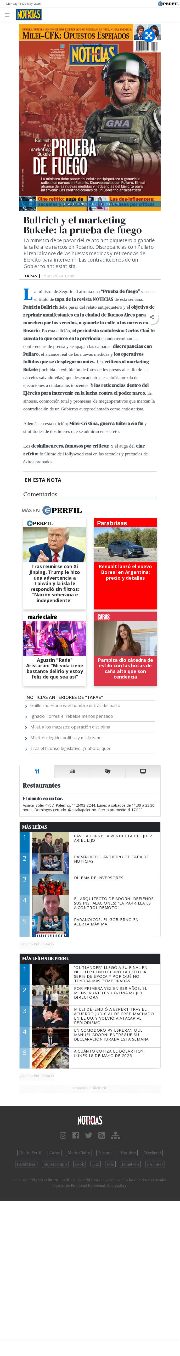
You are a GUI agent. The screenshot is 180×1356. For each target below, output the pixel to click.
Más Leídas (34, 827)
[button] (152, 317)
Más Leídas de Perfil (45, 959)
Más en (51, 510)
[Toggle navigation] (8, 14)
